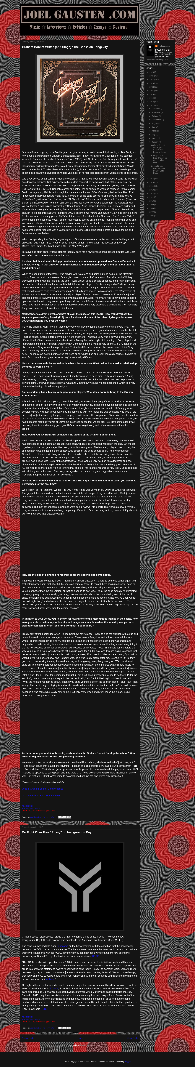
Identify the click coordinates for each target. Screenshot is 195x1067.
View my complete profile (157, 59)
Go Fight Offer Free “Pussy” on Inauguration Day (56, 832)
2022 (152, 87)
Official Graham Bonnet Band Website (42, 788)
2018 (152, 102)
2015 (152, 182)
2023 (152, 83)
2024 (152, 79)
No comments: (49, 817)
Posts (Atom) (85, 1045)
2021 (152, 90)
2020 (152, 94)
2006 (152, 216)
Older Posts (132, 1038)
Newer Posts (28, 1038)
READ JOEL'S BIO (27, 806)
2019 (152, 98)
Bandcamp (62, 946)
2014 (152, 186)
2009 (152, 205)
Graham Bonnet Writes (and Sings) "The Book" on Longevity (65, 47)
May (154, 134)
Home (80, 1038)
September (156, 120)
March (154, 138)
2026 (152, 72)
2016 (152, 179)
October (155, 116)
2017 (152, 105)
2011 (152, 197)
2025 (152, 76)
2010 (152, 201)
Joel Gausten (164, 46)
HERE (95, 956)
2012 (152, 193)
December (156, 109)
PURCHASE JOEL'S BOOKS (31, 808)
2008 (152, 208)
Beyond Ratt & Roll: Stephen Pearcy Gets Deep (158, 169)
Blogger (128, 1062)
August (155, 123)
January (155, 142)
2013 (152, 190)
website (50, 979)
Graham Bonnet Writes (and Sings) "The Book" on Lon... (158, 148)
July (154, 127)
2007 (152, 212)
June (154, 131)
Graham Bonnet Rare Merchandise (41, 795)
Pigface (54, 988)
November (156, 112)
